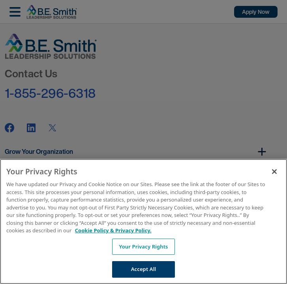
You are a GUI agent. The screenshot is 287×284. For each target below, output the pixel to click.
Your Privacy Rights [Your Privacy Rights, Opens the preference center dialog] (143, 246)
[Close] (274, 171)
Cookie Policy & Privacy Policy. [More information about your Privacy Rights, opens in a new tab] (113, 230)
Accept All (143, 269)
